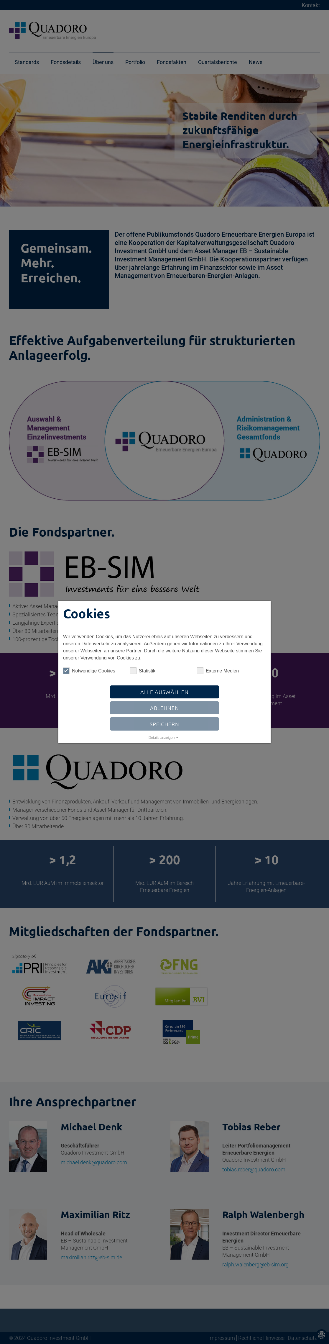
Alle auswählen (164, 691)
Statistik (142, 670)
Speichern (164, 724)
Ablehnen (164, 707)
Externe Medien (218, 670)
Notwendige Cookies (89, 670)
